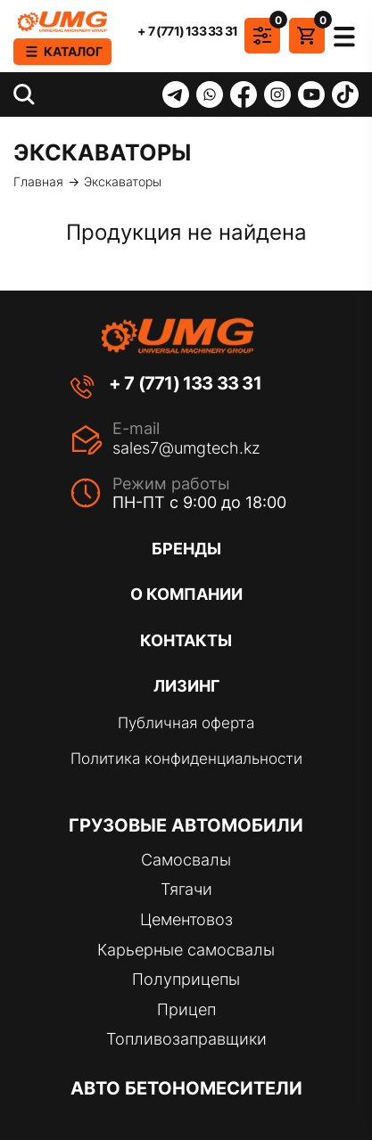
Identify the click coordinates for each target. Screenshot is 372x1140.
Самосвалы (186, 859)
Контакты (186, 640)
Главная (38, 182)
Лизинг (186, 686)
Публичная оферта (186, 723)
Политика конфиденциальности (186, 758)
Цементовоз (186, 919)
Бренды (186, 548)
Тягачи (186, 889)
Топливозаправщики (186, 1038)
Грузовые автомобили (186, 825)
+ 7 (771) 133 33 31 (187, 31)
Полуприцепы (186, 979)
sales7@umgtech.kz (186, 448)
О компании (186, 594)
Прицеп (186, 1009)
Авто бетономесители (186, 1088)
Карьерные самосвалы (186, 949)
